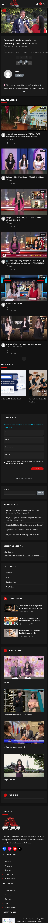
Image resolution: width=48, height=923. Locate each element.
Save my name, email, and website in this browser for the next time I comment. (24, 462)
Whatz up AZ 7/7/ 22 (14, 304)
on (27, 611)
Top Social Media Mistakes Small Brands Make (22, 530)
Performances (34, 52)
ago (10, 46)
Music (8, 577)
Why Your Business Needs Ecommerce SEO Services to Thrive (29, 619)
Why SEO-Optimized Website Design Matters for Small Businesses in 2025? (21, 400)
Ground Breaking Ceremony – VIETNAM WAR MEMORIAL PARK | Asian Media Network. (23, 135)
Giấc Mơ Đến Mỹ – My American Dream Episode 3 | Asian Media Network (24, 345)
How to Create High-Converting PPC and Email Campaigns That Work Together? (22, 511)
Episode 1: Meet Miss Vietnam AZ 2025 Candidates (25, 177)
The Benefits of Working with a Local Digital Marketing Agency (30, 607)
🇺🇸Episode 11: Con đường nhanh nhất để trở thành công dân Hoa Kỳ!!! (25, 219)
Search (6, 489)
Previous (5, 391)
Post (37, 469)
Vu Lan (6, 682)
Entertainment (9, 52)
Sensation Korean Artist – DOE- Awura (18, 715)
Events (18, 52)
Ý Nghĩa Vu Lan (9, 780)
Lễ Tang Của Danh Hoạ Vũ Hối (14, 747)
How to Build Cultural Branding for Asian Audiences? (24, 525)
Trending (45, 52)
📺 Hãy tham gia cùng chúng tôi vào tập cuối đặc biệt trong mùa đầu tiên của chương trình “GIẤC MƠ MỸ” (25, 262)
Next (43, 391)
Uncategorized (11, 582)
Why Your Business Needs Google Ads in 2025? (22, 535)
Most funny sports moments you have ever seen (21, 555)
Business (9, 572)
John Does (7, 552)
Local (25, 52)
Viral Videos (10, 587)
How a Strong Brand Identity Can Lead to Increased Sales (31, 631)
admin (17, 71)
